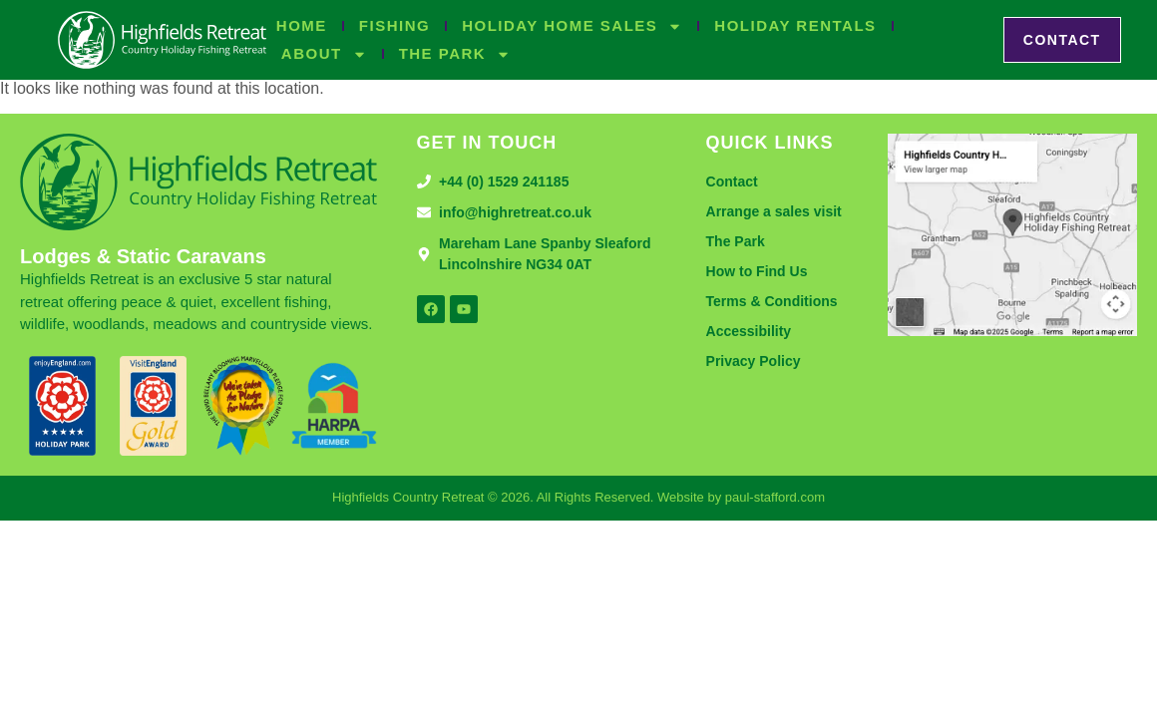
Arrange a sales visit (774, 211)
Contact (732, 181)
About (324, 54)
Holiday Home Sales (572, 26)
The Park (455, 54)
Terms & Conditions (772, 301)
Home (301, 25)
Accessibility (749, 331)
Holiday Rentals (795, 25)
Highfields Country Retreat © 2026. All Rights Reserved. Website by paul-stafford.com (578, 497)
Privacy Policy (753, 361)
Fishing (394, 25)
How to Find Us (757, 271)
